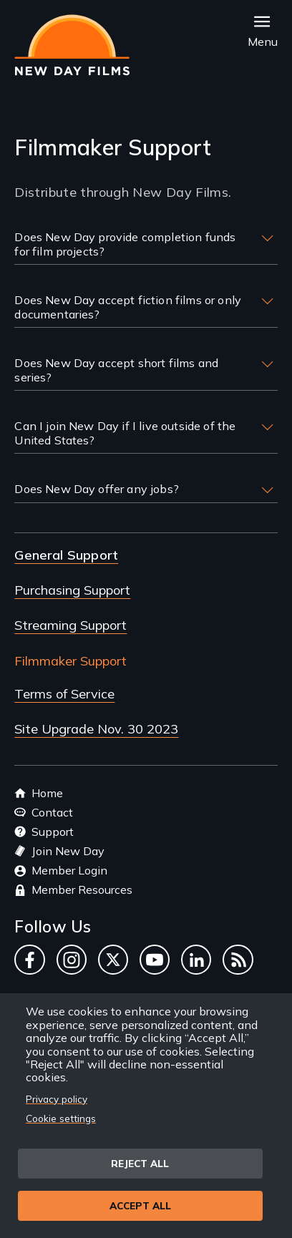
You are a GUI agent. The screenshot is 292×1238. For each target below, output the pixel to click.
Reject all (140, 1163)
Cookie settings (61, 1118)
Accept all (140, 1205)
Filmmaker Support (70, 660)
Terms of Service (64, 693)
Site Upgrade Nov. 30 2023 (96, 728)
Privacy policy (56, 1099)
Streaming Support (70, 625)
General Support (66, 555)
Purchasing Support (72, 590)
